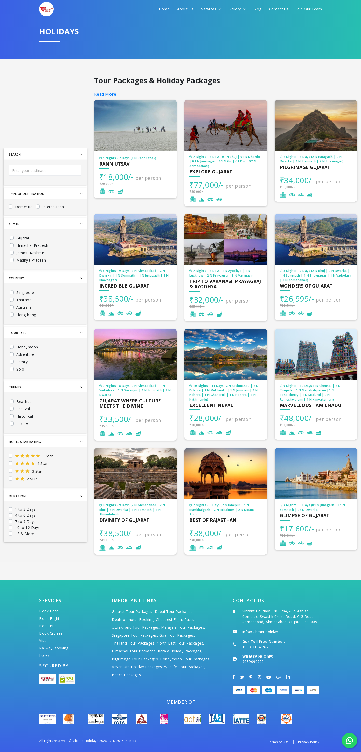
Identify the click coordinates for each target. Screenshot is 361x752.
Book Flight (49, 618)
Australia (24, 322)
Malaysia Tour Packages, (183, 627)
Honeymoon (27, 362)
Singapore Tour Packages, (135, 635)
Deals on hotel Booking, (133, 619)
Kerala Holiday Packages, (180, 651)
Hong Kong (26, 329)
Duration (17, 511)
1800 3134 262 (255, 647)
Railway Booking (53, 648)
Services (211, 9)
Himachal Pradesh (32, 260)
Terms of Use (278, 742)
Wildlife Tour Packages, (185, 666)
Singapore (25, 307)
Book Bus (48, 625)
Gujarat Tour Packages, (133, 611)
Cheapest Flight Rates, (176, 619)
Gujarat (23, 253)
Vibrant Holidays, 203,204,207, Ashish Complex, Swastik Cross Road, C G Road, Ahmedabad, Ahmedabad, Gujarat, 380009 (279, 616)
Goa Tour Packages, (177, 635)
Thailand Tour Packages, (134, 643)
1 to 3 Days (25, 524)
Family (22, 376)
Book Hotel (49, 611)
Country (16, 293)
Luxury (22, 438)
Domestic (23, 221)
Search (15, 169)
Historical (24, 431)
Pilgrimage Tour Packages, (135, 659)
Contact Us (279, 9)
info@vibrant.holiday (260, 631)
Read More (105, 94)
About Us (185, 9)
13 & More (24, 548)
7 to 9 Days (25, 536)
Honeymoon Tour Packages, (185, 659)
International (53, 221)
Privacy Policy (308, 742)
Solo (20, 384)
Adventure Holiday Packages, (137, 666)
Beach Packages (126, 674)
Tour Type (17, 348)
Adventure (25, 369)
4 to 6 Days (25, 530)
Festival (23, 423)
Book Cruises (51, 633)
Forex (44, 655)
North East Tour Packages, (180, 643)
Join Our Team (309, 9)
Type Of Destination (27, 209)
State (14, 239)
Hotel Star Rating (25, 457)
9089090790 (253, 661)
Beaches (24, 416)
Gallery (237, 9)
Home (164, 9)
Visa (42, 640)
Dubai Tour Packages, (174, 611)
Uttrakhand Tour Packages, (136, 627)
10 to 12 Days (27, 542)
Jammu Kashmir (30, 267)
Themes (15, 402)
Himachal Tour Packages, (134, 651)
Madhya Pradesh (31, 275)
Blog (257, 9)
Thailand (23, 314)
